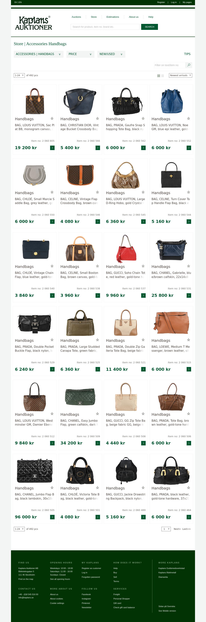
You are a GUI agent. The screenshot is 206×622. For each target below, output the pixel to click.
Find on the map (25, 579)
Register (161, 2)
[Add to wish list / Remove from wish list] (52, 118)
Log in (174, 2)
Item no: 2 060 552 (179, 140)
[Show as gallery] (158, 75)
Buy (115, 572)
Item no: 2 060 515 (179, 362)
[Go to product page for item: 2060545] (126, 175)
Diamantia (163, 577)
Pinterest (86, 603)
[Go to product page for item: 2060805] (35, 101)
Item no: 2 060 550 (43, 214)
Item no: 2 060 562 (134, 140)
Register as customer (91, 568)
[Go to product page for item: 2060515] (171, 323)
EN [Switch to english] (20, 2)
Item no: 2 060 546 (88, 214)
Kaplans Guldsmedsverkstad (172, 568)
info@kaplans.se (26, 597)
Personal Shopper (121, 599)
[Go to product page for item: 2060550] (35, 175)
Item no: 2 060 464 (179, 510)
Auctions (76, 16)
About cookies (56, 599)
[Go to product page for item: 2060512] (35, 397)
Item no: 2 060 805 (43, 140)
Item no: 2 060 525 (88, 362)
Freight (116, 594)
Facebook (86, 594)
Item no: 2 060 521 (134, 362)
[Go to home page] (31, 19)
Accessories (37, 43)
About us (133, 16)
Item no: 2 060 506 (179, 436)
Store (94, 16)
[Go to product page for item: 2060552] (171, 101)
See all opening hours (60, 579)
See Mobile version (167, 611)
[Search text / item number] (188, 65)
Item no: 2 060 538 (88, 288)
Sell (115, 577)
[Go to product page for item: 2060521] (126, 323)
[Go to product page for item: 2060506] (171, 397)
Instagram (86, 599)
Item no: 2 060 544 (179, 214)
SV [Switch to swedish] (15, 2)
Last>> (186, 529)
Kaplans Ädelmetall (167, 572)
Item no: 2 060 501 (88, 510)
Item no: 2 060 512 (43, 436)
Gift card (117, 603)
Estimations (113, 16)
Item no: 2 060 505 (43, 510)
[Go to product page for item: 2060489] (126, 471)
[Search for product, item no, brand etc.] (105, 27)
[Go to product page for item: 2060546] (80, 175)
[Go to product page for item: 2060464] (171, 471)
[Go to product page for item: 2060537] (126, 249)
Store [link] (18, 43)
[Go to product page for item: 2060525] (80, 323)
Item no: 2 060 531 (179, 288)
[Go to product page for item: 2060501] (80, 471)
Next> (177, 529)
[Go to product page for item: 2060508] (126, 397)
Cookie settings (57, 603)
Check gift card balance (124, 607)
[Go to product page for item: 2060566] (80, 101)
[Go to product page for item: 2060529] (35, 323)
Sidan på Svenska (167, 606)
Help (150, 16)
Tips (187, 54)
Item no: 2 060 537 (134, 288)
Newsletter (86, 607)
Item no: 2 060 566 (88, 140)
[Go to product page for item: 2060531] (171, 249)
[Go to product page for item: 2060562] (126, 101)
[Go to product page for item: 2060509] (80, 397)
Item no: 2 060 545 (134, 214)
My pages (187, 2)
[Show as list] (162, 75)
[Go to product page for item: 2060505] (35, 471)
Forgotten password (91, 577)
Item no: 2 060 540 (43, 288)
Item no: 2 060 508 (134, 436)
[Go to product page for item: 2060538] (80, 249)
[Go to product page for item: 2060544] (171, 175)
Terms (116, 581)
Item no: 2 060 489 (134, 510)
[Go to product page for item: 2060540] (35, 249)
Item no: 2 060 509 (88, 436)
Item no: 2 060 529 (43, 362)
